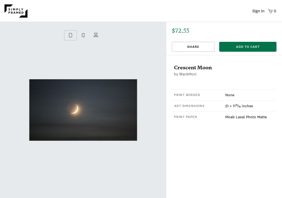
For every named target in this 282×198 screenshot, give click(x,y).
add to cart (248, 47)
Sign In (258, 10)
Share (193, 47)
